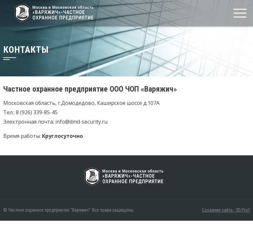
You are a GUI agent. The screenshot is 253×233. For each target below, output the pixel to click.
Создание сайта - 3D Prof (226, 210)
